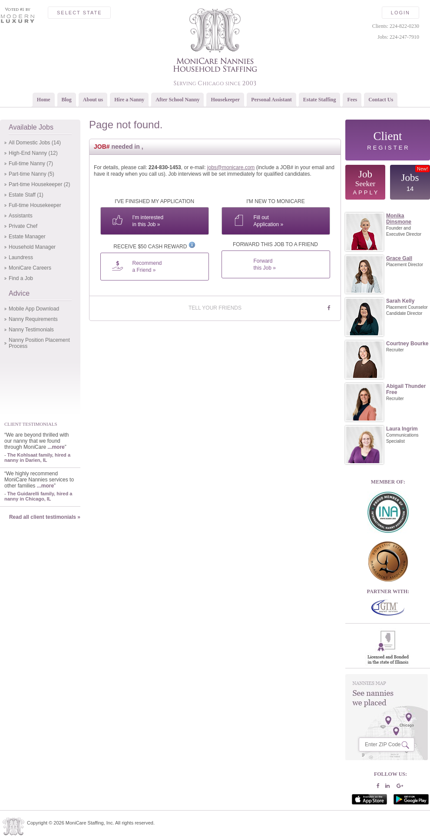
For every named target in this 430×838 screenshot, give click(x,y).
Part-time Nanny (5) (31, 174)
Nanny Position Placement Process (39, 343)
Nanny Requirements (33, 319)
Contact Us (380, 100)
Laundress (21, 257)
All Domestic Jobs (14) (35, 143)
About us (93, 100)
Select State (79, 12)
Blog (67, 100)
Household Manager (32, 247)
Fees (352, 100)
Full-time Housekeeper (35, 205)
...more (55, 447)
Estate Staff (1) (26, 195)
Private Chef (23, 226)
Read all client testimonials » (44, 517)
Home (43, 100)
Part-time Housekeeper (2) (39, 184)
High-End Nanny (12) (33, 153)
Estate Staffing (319, 100)
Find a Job (21, 278)
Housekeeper (225, 100)
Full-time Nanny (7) (31, 163)
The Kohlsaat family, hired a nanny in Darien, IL (37, 457)
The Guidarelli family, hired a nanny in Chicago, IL (38, 496)
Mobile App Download (34, 309)
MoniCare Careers (30, 268)
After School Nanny (177, 100)
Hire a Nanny (129, 100)
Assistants (21, 216)
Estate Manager (27, 237)
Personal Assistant (271, 100)
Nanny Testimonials (31, 330)
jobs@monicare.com (231, 167)
